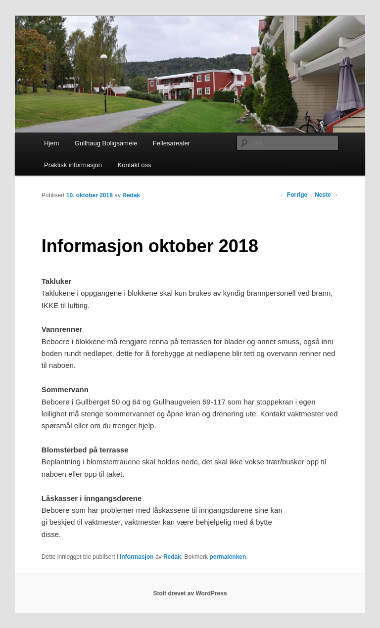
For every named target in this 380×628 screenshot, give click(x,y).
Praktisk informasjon (73, 165)
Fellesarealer (171, 143)
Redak (131, 195)
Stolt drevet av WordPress (190, 593)
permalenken (227, 556)
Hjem (51, 143)
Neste (326, 194)
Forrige (294, 194)
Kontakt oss (134, 165)
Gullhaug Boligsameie (106, 143)
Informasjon (137, 556)
